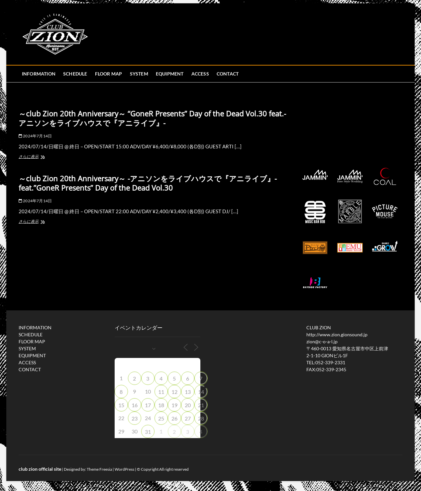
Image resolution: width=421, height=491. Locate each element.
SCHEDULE (75, 74)
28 (201, 418)
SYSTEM (139, 74)
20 (188, 405)
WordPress (124, 469)
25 (161, 418)
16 (135, 405)
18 (161, 405)
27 (188, 418)
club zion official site (40, 469)
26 (174, 418)
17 (148, 405)
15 (121, 405)
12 (174, 392)
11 (161, 392)
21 (201, 405)
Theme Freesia (99, 469)
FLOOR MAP (108, 74)
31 (148, 431)
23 (135, 418)
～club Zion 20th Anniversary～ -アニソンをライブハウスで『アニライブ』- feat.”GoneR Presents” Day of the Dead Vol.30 (148, 183)
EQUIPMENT (170, 74)
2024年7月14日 (35, 135)
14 (201, 392)
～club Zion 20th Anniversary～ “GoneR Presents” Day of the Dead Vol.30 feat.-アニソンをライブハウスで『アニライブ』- (152, 118)
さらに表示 (38, 157)
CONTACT (228, 74)
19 (174, 405)
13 (188, 392)
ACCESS (200, 74)
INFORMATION (38, 74)
